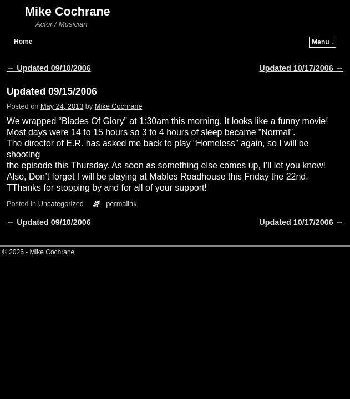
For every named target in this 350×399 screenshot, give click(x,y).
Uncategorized (61, 187)
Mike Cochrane (67, 11)
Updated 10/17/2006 (301, 51)
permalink (121, 187)
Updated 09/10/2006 (49, 51)
